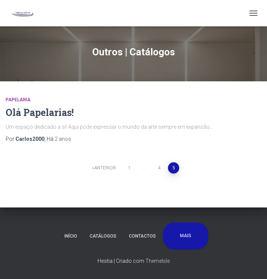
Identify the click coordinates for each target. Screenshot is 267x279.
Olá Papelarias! (40, 112)
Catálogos (103, 236)
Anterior (105, 168)
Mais (185, 235)
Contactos (142, 236)
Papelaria (18, 99)
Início (70, 236)
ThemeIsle (157, 261)
